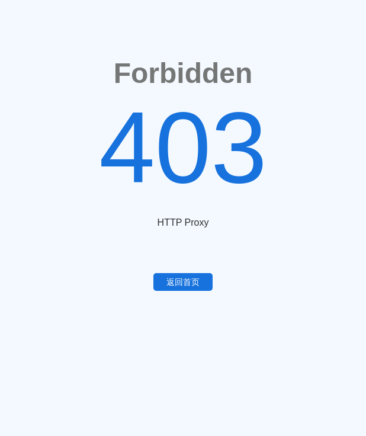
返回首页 (183, 282)
